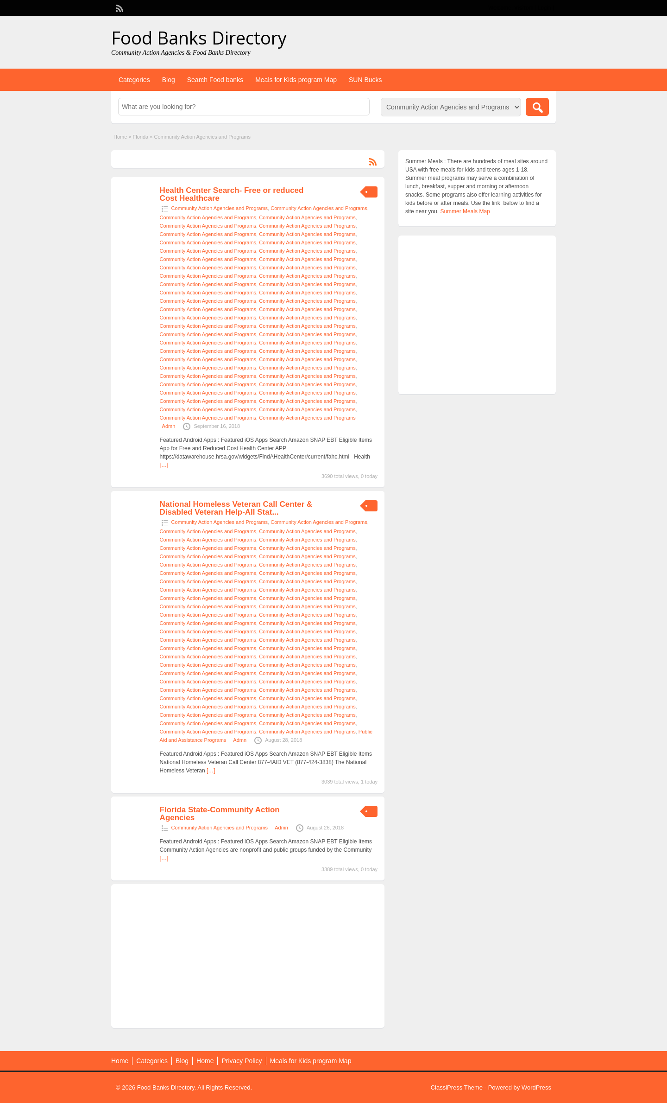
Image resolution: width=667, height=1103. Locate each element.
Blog (168, 79)
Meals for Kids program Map (296, 79)
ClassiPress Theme (457, 1087)
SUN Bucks (365, 79)
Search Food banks (215, 79)
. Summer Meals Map (463, 211)
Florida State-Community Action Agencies (220, 813)
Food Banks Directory (199, 38)
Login (544, 8)
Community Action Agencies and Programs (219, 208)
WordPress (536, 1087)
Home (120, 137)
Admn (169, 426)
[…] (164, 465)
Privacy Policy (241, 1061)
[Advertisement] (248, 956)
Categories (134, 79)
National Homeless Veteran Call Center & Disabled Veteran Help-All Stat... (236, 508)
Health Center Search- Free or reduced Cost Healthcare (232, 194)
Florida (141, 137)
